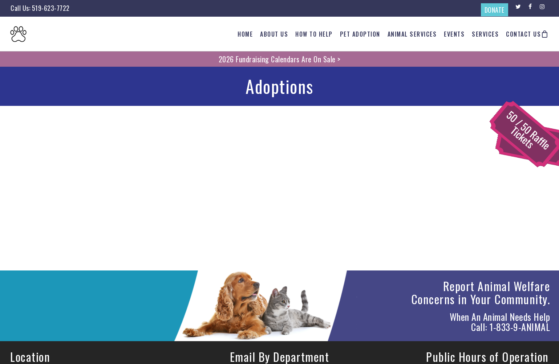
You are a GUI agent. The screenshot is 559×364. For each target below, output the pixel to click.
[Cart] (545, 34)
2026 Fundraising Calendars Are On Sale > (280, 59)
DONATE (495, 10)
